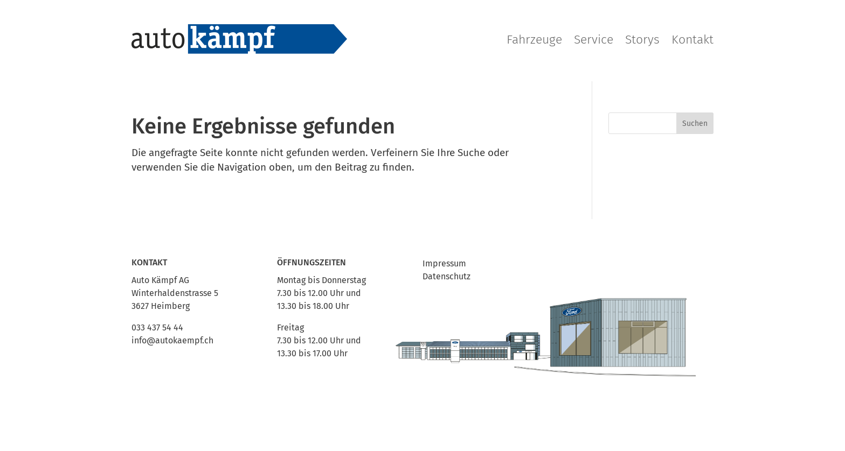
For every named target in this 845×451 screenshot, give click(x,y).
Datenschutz (446, 276)
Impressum (444, 263)
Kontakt (692, 39)
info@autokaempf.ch (172, 340)
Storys (642, 39)
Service (593, 39)
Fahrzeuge (534, 39)
